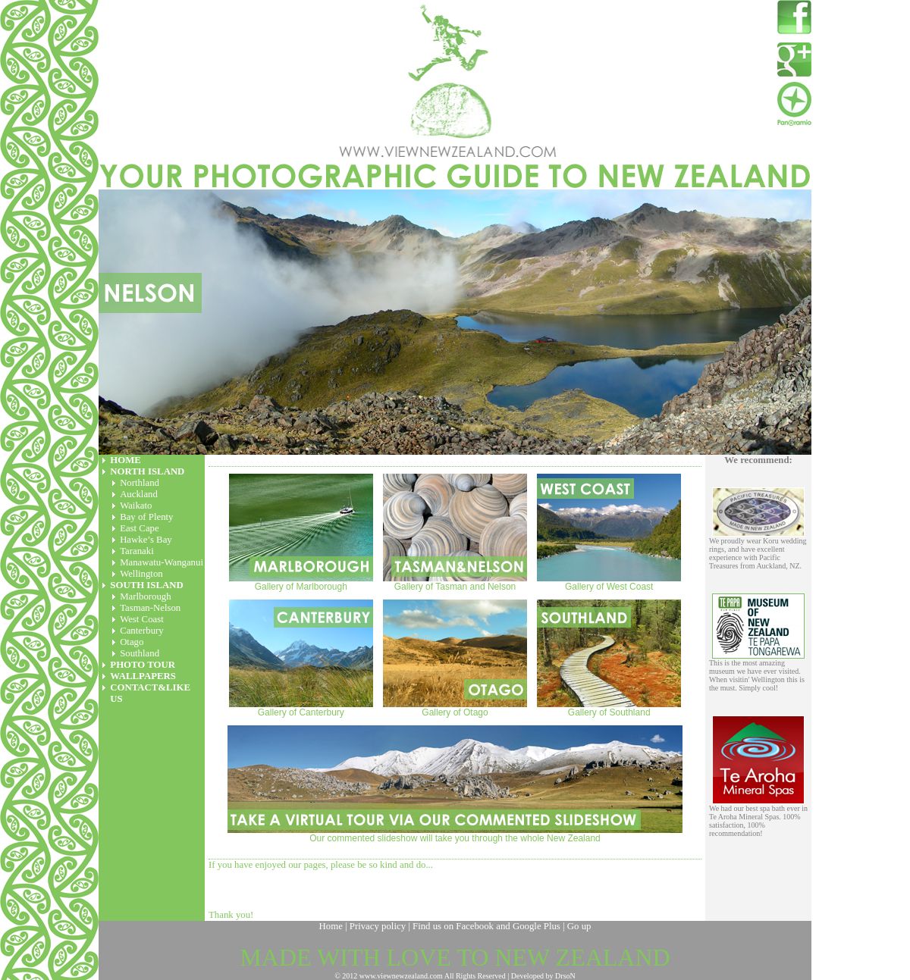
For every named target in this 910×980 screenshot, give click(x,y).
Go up (579, 926)
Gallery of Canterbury (301, 659)
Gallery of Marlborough (301, 533)
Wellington (141, 573)
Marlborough (145, 596)
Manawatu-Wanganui (161, 562)
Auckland (139, 494)
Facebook (475, 926)
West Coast (142, 619)
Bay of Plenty (146, 517)
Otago (131, 642)
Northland (139, 482)
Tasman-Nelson (150, 608)
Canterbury (142, 630)
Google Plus (536, 926)
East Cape (139, 528)
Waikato (136, 505)
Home (331, 926)
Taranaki (137, 551)
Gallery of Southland (609, 659)
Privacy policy (378, 926)
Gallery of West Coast (609, 533)
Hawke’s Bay (146, 539)
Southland (139, 653)
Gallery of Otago (455, 659)
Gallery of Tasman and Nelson (455, 533)
